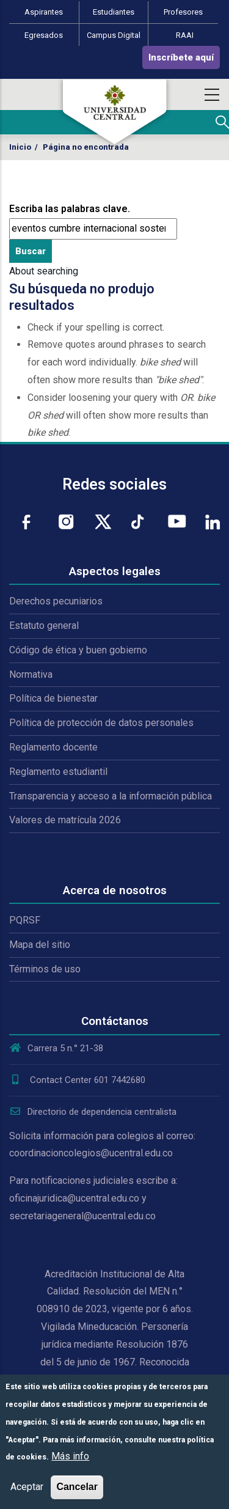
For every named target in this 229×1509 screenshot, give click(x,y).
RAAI (185, 35)
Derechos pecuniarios (56, 601)
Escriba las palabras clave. (69, 209)
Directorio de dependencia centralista (92, 1111)
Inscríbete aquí (181, 57)
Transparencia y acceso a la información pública (110, 796)
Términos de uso (45, 969)
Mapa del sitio (39, 944)
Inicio (20, 147)
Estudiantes (113, 12)
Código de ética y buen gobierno (78, 650)
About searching (43, 271)
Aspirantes (43, 12)
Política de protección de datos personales (101, 723)
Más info (70, 1456)
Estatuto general (44, 625)
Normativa (31, 674)
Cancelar (77, 1486)
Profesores (183, 12)
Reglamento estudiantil (58, 771)
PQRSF (24, 920)
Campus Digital (113, 35)
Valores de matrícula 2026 (65, 820)
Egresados (43, 35)
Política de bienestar (53, 698)
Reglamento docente (53, 747)
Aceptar (26, 1486)
